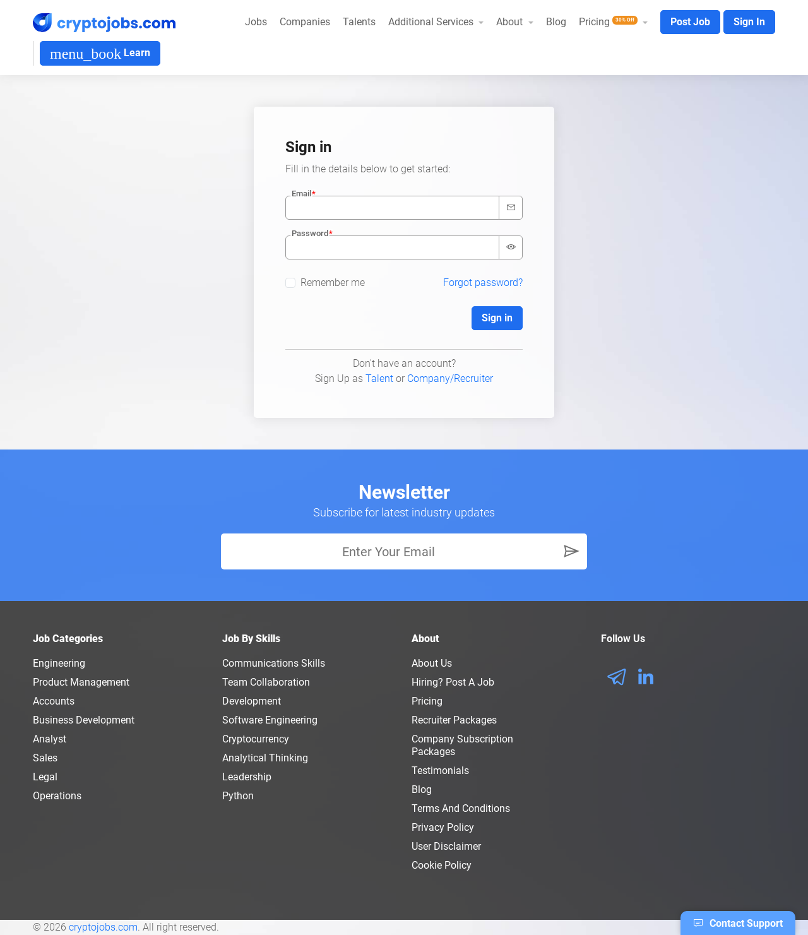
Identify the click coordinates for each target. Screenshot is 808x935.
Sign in (497, 318)
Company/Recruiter (450, 378)
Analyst (49, 739)
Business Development (83, 720)
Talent (379, 378)
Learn (100, 53)
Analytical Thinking (265, 758)
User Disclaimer (446, 846)
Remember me (332, 283)
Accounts (53, 701)
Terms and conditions (461, 808)
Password (310, 233)
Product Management (81, 682)
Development (251, 701)
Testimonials (440, 771)
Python (238, 796)
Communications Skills (273, 663)
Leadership (246, 777)
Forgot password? (483, 283)
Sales (45, 758)
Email (301, 193)
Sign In (749, 22)
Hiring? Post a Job (453, 682)
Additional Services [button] (432, 22)
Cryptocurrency (255, 739)
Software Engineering (270, 720)
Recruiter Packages (454, 720)
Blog (556, 22)
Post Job (690, 22)
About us (432, 663)
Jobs (256, 22)
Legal (45, 777)
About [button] (510, 22)
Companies (305, 22)
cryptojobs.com (103, 927)
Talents (359, 22)
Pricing (427, 701)
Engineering (59, 663)
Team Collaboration (266, 682)
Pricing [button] (609, 22)
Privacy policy (443, 827)
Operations (57, 796)
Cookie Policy (442, 865)
